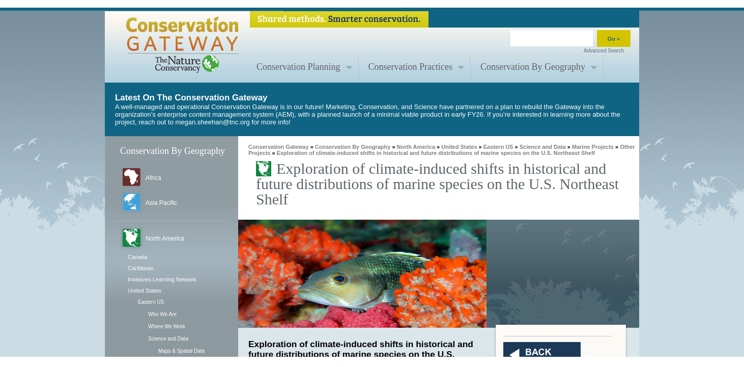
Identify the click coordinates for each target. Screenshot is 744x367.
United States (144, 290)
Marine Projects (593, 147)
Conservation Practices (410, 67)
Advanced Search (604, 51)
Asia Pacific (161, 202)
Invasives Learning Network (162, 279)
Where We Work (166, 326)
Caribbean (141, 268)
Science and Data (168, 339)
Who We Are (162, 314)
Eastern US (151, 302)
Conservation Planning (298, 67)
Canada (138, 257)
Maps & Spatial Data (181, 351)
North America (165, 238)
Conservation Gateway (278, 147)
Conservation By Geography (532, 67)
